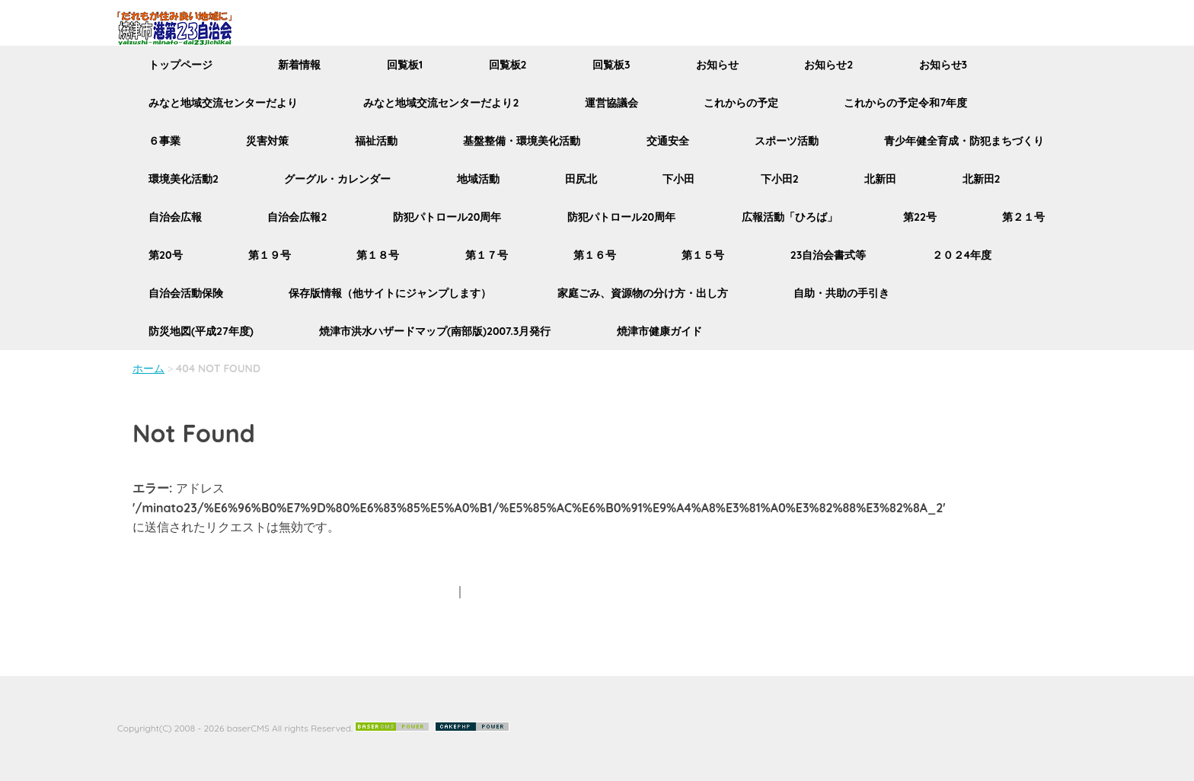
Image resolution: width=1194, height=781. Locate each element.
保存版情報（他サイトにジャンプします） (390, 293)
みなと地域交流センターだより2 (441, 103)
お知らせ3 (943, 65)
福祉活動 (376, 141)
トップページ (180, 65)
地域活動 (478, 179)
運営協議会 (611, 103)
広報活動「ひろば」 (790, 217)
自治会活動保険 (185, 293)
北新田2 (982, 179)
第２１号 (1023, 217)
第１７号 (486, 255)
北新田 (880, 179)
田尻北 (581, 179)
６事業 (164, 141)
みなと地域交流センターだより (223, 103)
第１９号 (269, 255)
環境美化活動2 (183, 179)
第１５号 (703, 255)
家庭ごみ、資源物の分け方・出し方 (642, 293)
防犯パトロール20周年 (447, 217)
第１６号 (594, 255)
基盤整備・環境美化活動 (521, 141)
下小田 (678, 179)
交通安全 (667, 141)
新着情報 (299, 65)
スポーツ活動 (787, 141)
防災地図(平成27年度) (201, 331)
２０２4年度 (961, 255)
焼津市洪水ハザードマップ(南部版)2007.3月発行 (435, 331)
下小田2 (780, 179)
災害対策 (267, 141)
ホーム (148, 368)
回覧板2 (508, 65)
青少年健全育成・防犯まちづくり (964, 141)
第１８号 (377, 255)
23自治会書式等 (828, 255)
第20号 (165, 255)
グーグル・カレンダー (337, 179)
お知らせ (717, 65)
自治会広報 (175, 217)
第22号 (920, 217)
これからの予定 (741, 103)
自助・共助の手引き (841, 293)
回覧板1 (405, 65)
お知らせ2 (828, 65)
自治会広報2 (297, 217)
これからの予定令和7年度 (905, 103)
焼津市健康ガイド (659, 331)
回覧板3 (611, 65)
